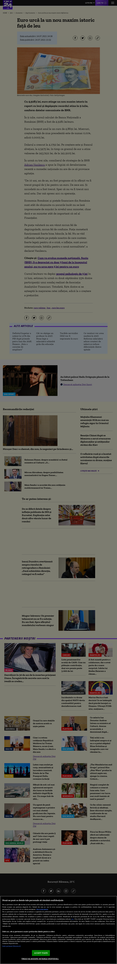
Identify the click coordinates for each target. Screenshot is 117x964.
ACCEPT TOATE (41, 953)
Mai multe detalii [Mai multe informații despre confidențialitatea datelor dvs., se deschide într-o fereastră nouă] (42, 909)
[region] (58, 930)
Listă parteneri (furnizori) (11, 946)
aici (72, 919)
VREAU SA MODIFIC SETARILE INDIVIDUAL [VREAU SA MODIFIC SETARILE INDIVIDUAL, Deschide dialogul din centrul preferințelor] (40, 959)
